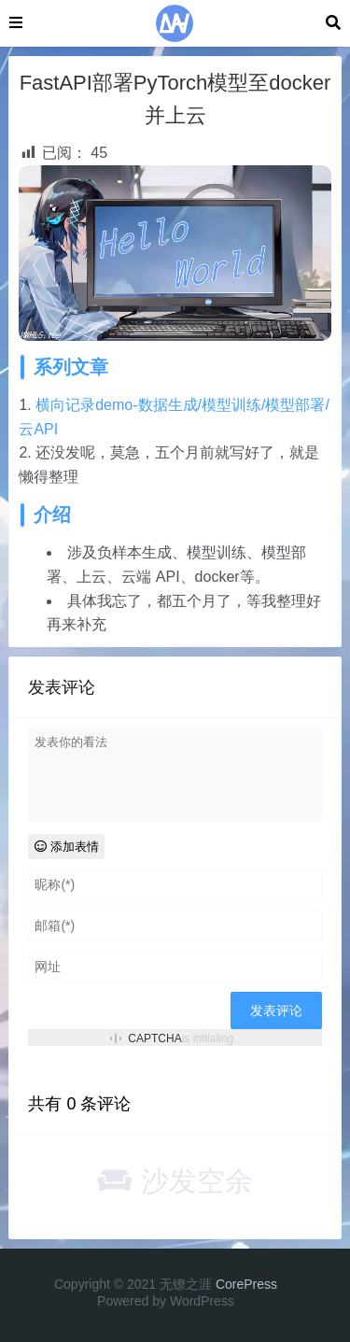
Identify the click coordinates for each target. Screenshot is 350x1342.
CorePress (246, 1284)
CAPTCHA (154, 1038)
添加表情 (67, 847)
